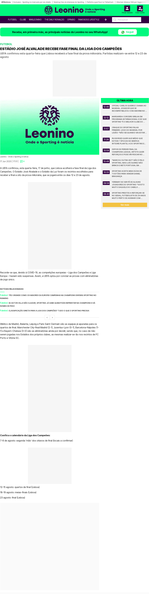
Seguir (127, 32)
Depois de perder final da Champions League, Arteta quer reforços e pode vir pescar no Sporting (128, 152)
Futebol (12, 19)
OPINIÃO (71, 19)
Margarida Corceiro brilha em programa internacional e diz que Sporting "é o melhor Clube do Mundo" (129, 119)
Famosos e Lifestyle (88, 19)
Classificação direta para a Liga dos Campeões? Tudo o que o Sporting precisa (49, 310)
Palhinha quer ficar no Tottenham (100, 2)
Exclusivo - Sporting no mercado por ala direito (32, 2)
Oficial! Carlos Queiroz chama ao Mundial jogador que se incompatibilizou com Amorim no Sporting (129, 108)
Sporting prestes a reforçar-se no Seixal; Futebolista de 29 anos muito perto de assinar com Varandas (129, 195)
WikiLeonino (35, 19)
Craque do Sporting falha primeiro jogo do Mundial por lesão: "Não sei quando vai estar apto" (128, 130)
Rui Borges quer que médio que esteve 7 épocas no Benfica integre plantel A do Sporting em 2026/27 (129, 141)
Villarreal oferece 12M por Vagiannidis (131, 2)
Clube (23, 19)
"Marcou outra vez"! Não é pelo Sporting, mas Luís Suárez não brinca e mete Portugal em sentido (128, 163)
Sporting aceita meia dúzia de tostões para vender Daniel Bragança (127, 173)
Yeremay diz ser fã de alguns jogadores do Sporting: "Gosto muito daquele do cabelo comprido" (128, 185)
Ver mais (125, 205)
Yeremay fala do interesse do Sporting (69, 2)
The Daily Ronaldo (54, 19)
